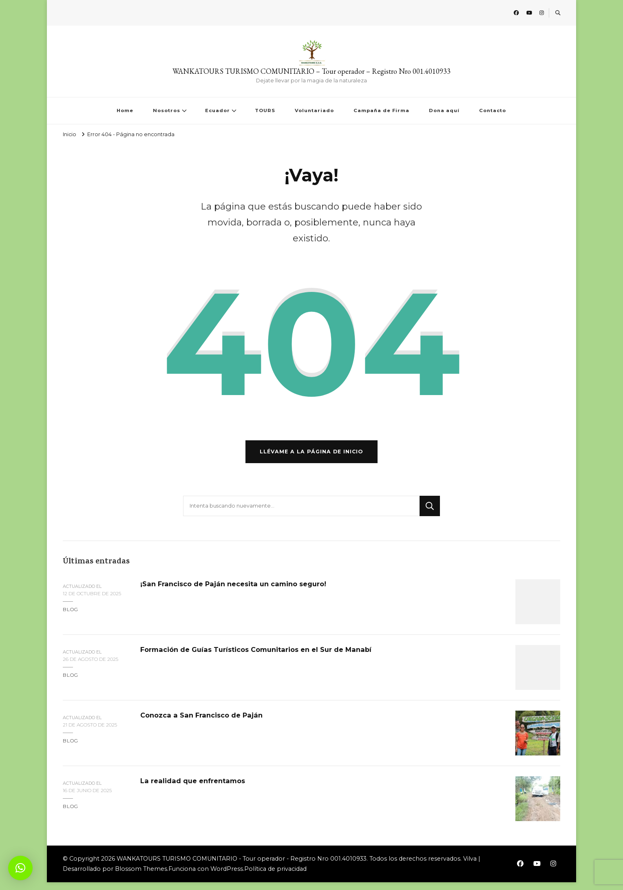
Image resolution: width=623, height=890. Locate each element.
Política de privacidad (275, 877)
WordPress (226, 877)
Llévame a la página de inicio (311, 459)
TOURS (265, 110)
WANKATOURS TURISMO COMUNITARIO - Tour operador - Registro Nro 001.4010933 (242, 866)
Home (125, 110)
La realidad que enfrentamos (196, 788)
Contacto (492, 110)
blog (70, 617)
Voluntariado (314, 110)
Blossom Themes (141, 877)
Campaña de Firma (381, 110)
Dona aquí (444, 110)
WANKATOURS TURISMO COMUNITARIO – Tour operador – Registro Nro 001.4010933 (311, 71)
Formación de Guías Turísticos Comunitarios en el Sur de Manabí (264, 657)
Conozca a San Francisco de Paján (205, 723)
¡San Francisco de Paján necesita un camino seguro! (240, 591)
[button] (20, 868)
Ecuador (217, 110)
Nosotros (166, 110)
